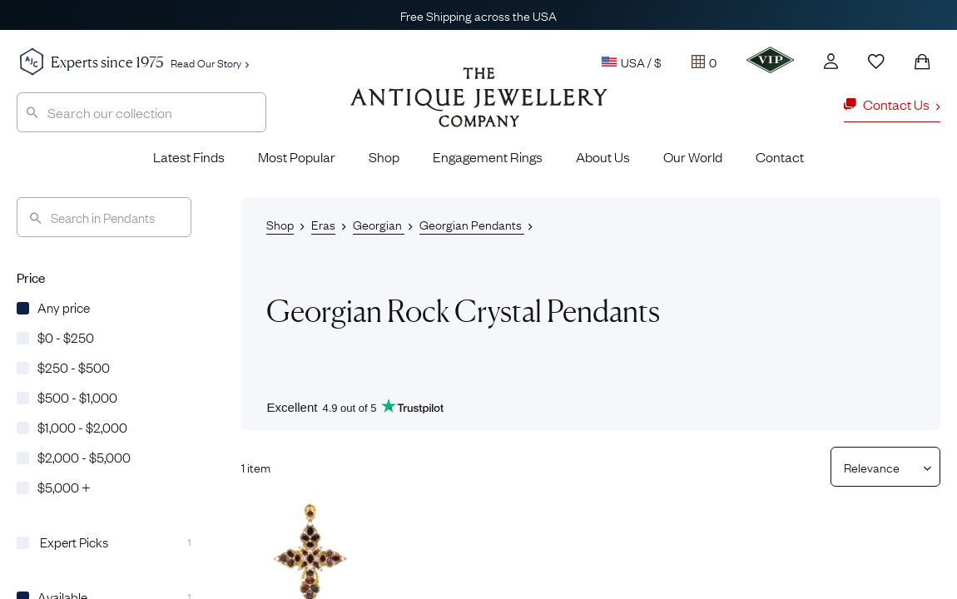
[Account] (831, 61)
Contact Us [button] (892, 104)
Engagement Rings (488, 156)
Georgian (378, 224)
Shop (384, 156)
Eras (323, 224)
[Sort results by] (879, 467)
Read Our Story (210, 62)
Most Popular (296, 156)
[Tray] (704, 62)
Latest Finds (189, 156)
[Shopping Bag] (922, 62)
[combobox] (141, 112)
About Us (603, 156)
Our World (692, 156)
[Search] (104, 217)
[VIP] (770, 60)
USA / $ (632, 61)
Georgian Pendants (471, 224)
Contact (780, 156)
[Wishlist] (876, 62)
